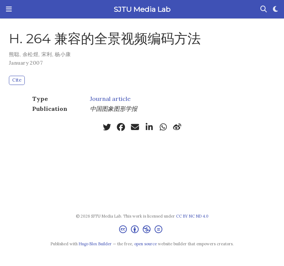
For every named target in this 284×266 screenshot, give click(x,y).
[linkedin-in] (149, 127)
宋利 (46, 54)
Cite (16, 80)
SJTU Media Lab (142, 9)
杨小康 (63, 54)
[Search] (263, 9)
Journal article (110, 98)
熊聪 (14, 54)
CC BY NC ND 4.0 (192, 216)
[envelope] (135, 127)
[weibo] (177, 127)
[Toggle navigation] (9, 9)
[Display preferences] (275, 9)
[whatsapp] (163, 127)
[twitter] (106, 127)
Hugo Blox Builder (95, 243)
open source (145, 243)
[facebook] (120, 127)
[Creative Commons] (142, 230)
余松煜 (30, 54)
